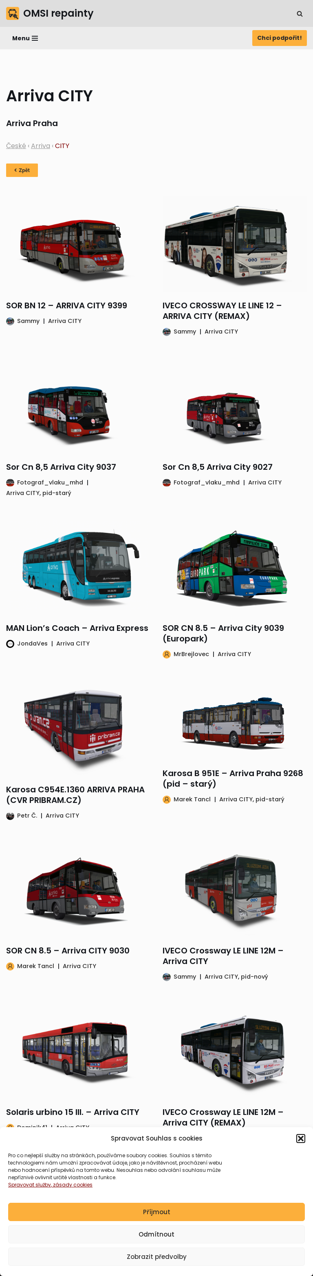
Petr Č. (27, 815)
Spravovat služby (29, 1191)
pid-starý (56, 493)
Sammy (28, 321)
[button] (301, 1145)
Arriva (40, 146)
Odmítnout (156, 1241)
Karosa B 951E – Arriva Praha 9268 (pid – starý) (233, 779)
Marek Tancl (192, 799)
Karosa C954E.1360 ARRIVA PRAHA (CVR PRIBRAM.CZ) (75, 795)
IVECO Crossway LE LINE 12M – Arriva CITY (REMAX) (223, 1117)
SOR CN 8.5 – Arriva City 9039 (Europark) (223, 633)
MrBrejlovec (191, 654)
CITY (62, 146)
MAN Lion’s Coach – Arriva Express (77, 628)
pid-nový (254, 977)
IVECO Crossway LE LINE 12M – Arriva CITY (223, 956)
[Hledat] (300, 14)
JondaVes (32, 643)
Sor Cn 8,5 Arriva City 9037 (61, 467)
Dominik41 (32, 1127)
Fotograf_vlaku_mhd (50, 482)
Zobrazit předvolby (157, 1263)
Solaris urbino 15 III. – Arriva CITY (72, 1112)
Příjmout (156, 1218)
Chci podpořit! (279, 38)
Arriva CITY (65, 321)
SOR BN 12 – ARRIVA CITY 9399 (66, 305)
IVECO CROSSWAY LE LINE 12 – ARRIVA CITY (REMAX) (222, 311)
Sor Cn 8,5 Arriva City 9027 (218, 467)
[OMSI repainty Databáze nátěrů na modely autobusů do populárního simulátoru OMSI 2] (50, 13)
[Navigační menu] (25, 38)
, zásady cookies (72, 1191)
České (16, 146)
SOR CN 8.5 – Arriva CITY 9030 (68, 950)
